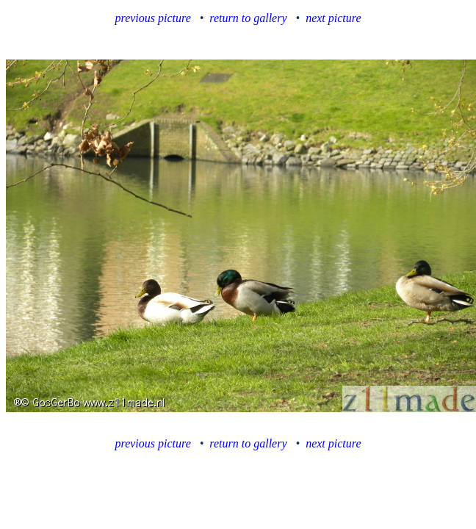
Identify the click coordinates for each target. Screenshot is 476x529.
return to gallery (247, 18)
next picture (333, 18)
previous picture (153, 18)
